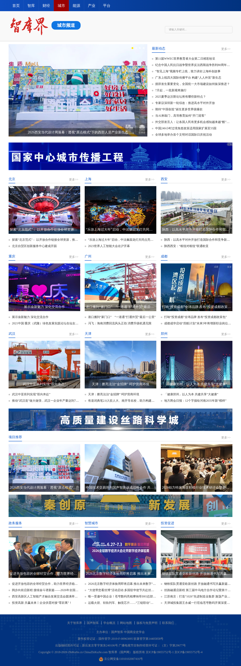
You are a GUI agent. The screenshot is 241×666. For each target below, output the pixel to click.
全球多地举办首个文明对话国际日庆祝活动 (182, 134)
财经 (46, 6)
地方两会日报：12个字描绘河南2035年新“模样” (193, 400)
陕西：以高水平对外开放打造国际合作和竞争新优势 (197, 239)
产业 (91, 6)
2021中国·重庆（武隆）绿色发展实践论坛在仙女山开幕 (46, 323)
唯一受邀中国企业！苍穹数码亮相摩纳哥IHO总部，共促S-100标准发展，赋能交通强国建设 (146, 596)
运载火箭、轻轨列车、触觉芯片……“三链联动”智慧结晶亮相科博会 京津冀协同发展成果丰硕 (148, 602)
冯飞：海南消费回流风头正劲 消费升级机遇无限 (118, 323)
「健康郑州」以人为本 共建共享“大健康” (189, 394)
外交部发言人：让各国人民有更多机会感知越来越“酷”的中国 (193, 122)
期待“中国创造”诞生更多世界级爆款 (177, 109)
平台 (106, 6)
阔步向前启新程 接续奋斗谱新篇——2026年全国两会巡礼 (48, 590)
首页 (16, 6)
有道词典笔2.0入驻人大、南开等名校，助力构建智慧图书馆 (125, 400)
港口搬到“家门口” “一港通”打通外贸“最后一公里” (120, 317)
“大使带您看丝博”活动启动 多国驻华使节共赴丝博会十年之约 (127, 590)
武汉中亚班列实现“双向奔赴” (29, 394)
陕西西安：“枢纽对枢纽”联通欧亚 (185, 246)
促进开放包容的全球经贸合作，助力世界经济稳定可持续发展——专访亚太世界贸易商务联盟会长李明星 (79, 583)
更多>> (226, 48)
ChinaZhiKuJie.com (96, 652)
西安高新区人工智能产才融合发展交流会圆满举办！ (45, 596)
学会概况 (109, 622)
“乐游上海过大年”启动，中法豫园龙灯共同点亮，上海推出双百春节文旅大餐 (137, 239)
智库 (31, 6)
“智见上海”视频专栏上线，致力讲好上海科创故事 (186, 71)
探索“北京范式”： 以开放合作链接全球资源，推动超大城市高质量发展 (57, 239)
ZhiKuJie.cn (75, 652)
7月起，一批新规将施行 (169, 90)
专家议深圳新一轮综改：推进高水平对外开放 (183, 103)
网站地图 (126, 622)
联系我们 (168, 622)
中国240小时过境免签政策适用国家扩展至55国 (184, 128)
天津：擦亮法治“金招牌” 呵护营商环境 (112, 394)
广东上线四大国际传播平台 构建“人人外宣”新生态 (186, 77)
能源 (76, 6)
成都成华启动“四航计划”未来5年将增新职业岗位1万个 (198, 323)
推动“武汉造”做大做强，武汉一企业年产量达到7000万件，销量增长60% (58, 400)
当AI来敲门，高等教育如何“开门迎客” (179, 115)
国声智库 (93, 622)
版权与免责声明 (147, 622)
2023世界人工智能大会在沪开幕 (107, 246)
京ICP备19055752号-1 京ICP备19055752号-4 (174, 652)
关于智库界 (74, 622)
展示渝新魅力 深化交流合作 (28, 317)
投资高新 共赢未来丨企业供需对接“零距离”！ (40, 602)
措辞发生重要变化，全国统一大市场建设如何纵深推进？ (191, 84)
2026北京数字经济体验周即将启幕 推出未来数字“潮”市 (122, 583)
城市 (61, 6)
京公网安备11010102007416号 (121, 658)
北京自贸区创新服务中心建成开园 (33, 246)
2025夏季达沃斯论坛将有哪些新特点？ (179, 96)
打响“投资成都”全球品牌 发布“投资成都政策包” (194, 317)
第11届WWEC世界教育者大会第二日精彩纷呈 (183, 58)
